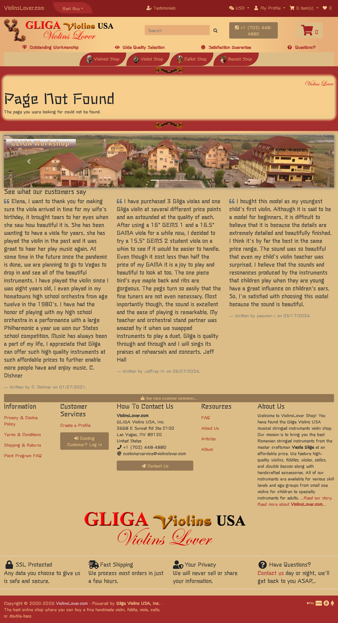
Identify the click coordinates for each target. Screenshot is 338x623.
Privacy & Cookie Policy (20, 420)
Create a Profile (75, 425)
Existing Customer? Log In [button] (84, 441)
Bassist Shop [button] (236, 58)
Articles (208, 438)
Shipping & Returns (22, 445)
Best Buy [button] (71, 8)
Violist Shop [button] (148, 58)
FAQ (205, 417)
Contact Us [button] (155, 465)
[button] (239, 7)
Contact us (270, 573)
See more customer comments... (169, 398)
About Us (210, 428)
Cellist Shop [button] (191, 58)
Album (207, 449)
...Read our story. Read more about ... (294, 500)
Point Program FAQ (23, 455)
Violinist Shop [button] (102, 58)
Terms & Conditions (22, 434)
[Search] (177, 30)
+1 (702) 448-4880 (253, 30)
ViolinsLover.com (24, 7)
